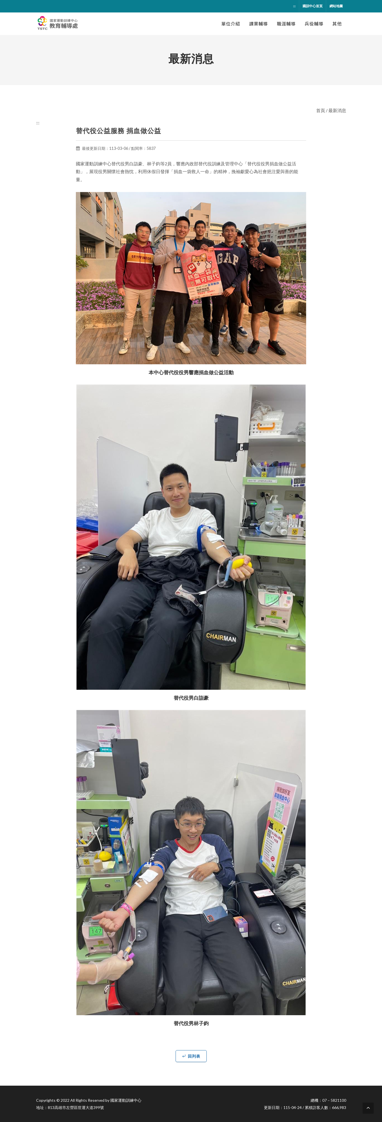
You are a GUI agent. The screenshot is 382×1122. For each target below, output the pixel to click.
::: (294, 6)
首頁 (320, 110)
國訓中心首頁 (313, 6)
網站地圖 (336, 6)
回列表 (191, 1056)
